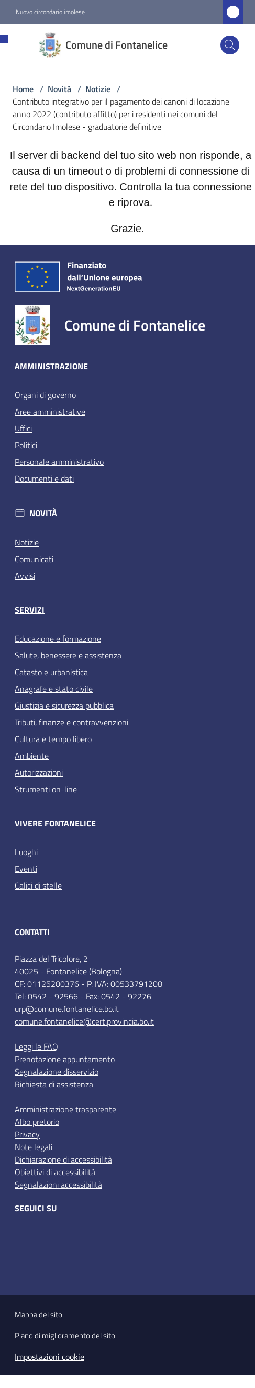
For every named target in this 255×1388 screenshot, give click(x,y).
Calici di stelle (38, 885)
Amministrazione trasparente (65, 1109)
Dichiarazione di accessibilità (63, 1159)
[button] (229, 45)
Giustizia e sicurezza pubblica (64, 705)
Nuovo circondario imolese (50, 12)
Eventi (26, 868)
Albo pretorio (37, 1122)
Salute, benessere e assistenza (68, 655)
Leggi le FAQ (36, 1046)
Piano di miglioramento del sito (65, 1335)
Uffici (23, 428)
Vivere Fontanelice (55, 823)
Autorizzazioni (39, 772)
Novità (59, 89)
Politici (26, 445)
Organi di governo (45, 395)
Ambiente (32, 755)
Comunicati (34, 559)
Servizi (30, 610)
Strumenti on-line (46, 789)
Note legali (33, 1147)
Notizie (97, 89)
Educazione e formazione (58, 638)
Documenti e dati (44, 478)
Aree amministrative (50, 411)
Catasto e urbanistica (51, 672)
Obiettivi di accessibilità (55, 1172)
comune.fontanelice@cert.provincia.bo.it (84, 1021)
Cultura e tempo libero (53, 739)
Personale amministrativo (59, 462)
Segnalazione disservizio (56, 1071)
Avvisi (25, 576)
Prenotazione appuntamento (65, 1059)
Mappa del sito (38, 1315)
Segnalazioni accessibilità (58, 1184)
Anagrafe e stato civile (54, 688)
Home (23, 89)
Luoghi (26, 852)
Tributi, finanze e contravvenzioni (71, 722)
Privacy (27, 1134)
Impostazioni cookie (49, 1356)
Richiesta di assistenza (54, 1084)
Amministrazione (51, 366)
